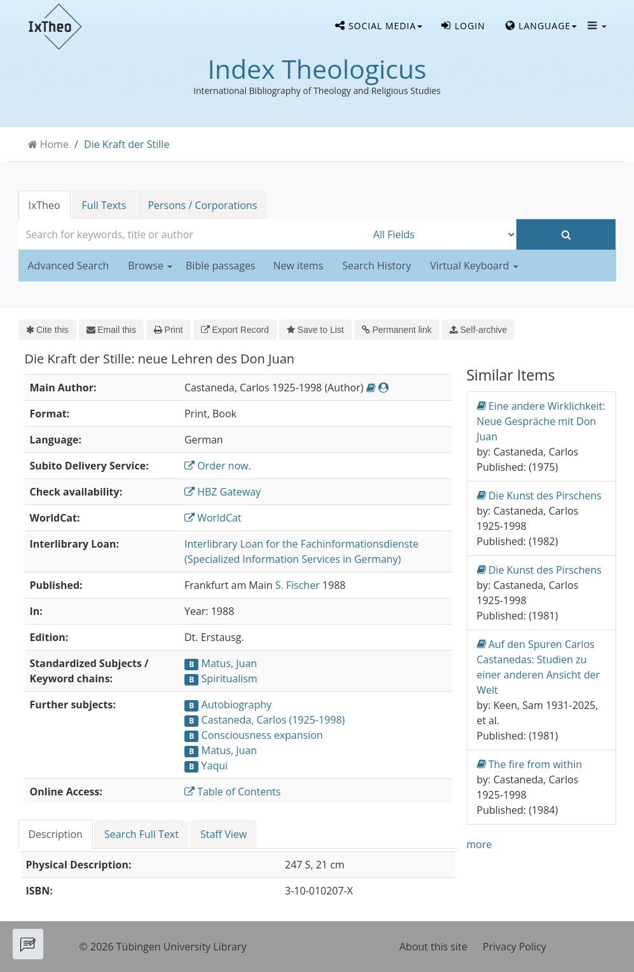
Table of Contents (232, 792)
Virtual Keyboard (474, 266)
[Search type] (441, 234)
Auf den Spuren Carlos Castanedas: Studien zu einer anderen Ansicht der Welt (538, 667)
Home (54, 144)
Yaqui (215, 766)
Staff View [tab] (223, 834)
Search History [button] (376, 266)
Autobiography (237, 705)
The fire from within (529, 764)
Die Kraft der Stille (126, 144)
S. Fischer (297, 585)
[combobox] (192, 234)
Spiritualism (230, 678)
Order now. (217, 466)
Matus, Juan (230, 663)
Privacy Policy (514, 947)
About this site (433, 947)
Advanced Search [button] (68, 266)
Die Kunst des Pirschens (539, 495)
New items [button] (298, 266)
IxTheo (44, 205)
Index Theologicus (316, 68)
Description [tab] (56, 834)
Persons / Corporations (202, 205)
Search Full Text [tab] (141, 834)
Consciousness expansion (262, 735)
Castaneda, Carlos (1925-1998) (273, 720)
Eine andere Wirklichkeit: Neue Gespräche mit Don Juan (541, 420)
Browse (150, 266)
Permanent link (397, 330)
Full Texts (104, 205)
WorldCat (213, 518)
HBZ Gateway (222, 492)
